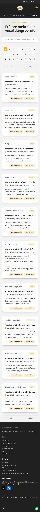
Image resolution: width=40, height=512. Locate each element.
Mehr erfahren (30, 98)
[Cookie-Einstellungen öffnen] (3, 508)
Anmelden (33, 2)
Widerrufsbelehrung (8, 448)
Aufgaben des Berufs (16, 98)
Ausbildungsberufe (18, 15)
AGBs (3, 451)
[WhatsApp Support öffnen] (36, 508)
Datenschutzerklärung (9, 443)
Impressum (5, 440)
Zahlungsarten (6, 446)
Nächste (32, 67)
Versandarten (6, 454)
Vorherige (8, 67)
